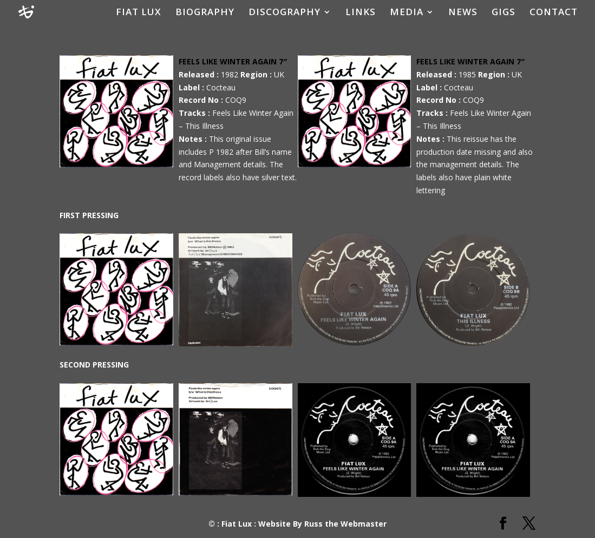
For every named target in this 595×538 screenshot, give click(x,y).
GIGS (503, 13)
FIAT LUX (138, 13)
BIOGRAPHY (204, 13)
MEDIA (406, 13)
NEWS (463, 13)
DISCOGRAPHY (285, 13)
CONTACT (553, 13)
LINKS (360, 13)
